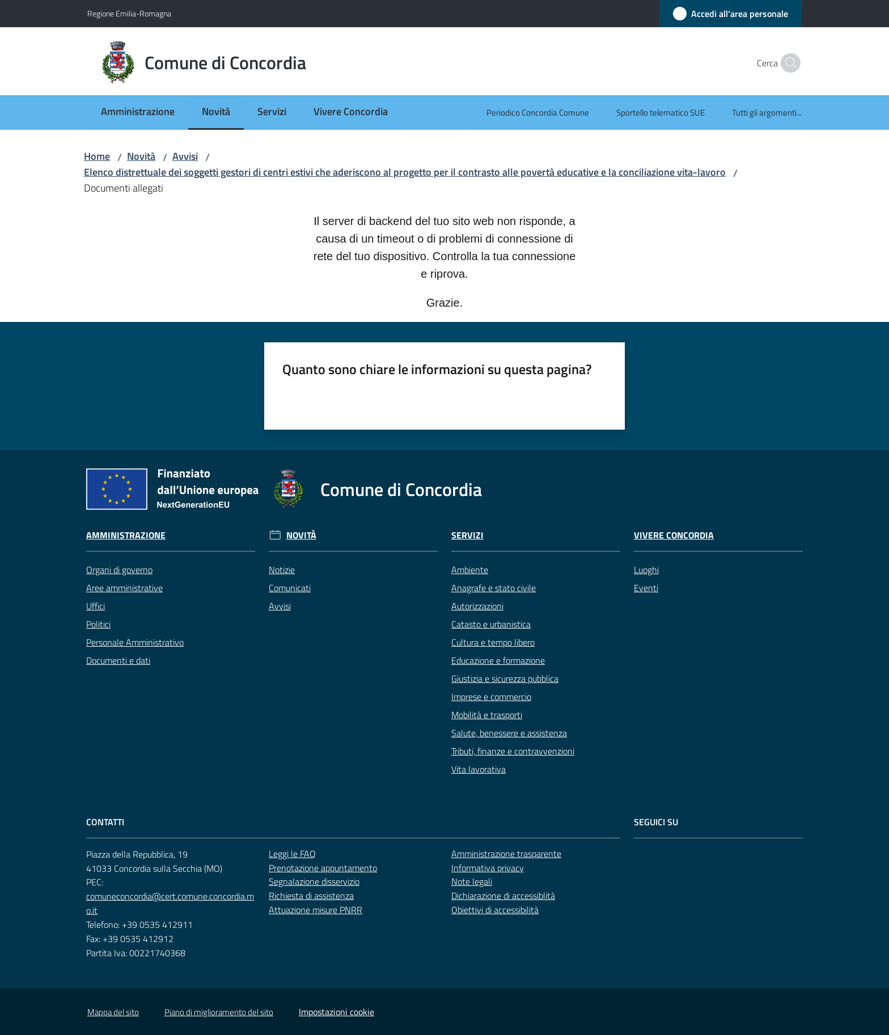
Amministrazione (126, 535)
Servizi (467, 535)
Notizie (282, 569)
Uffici (95, 606)
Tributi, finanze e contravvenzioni (512, 751)
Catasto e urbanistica (491, 624)
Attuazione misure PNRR (315, 910)
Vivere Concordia (674, 535)
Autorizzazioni (477, 606)
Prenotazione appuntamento (323, 868)
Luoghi (646, 569)
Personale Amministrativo (135, 642)
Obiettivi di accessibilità (495, 910)
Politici (98, 624)
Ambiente (469, 569)
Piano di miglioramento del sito (218, 1012)
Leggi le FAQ (292, 853)
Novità (141, 156)
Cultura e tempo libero (493, 642)
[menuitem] (137, 112)
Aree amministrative (124, 588)
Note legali (471, 881)
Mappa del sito (113, 1012)
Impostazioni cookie (336, 1012)
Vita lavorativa (478, 769)
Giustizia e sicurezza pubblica (504, 678)
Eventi (646, 588)
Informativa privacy (487, 868)
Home (97, 156)
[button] (788, 63)
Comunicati (290, 588)
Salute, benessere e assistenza (509, 733)
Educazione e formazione (498, 660)
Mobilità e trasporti (486, 715)
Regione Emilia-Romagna (129, 13)
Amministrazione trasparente (506, 853)
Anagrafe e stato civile (493, 588)
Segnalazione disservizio (314, 881)
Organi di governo (119, 569)
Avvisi (185, 156)
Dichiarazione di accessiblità (503, 895)
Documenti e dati (118, 660)
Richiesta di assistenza (311, 895)
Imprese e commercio (491, 696)
